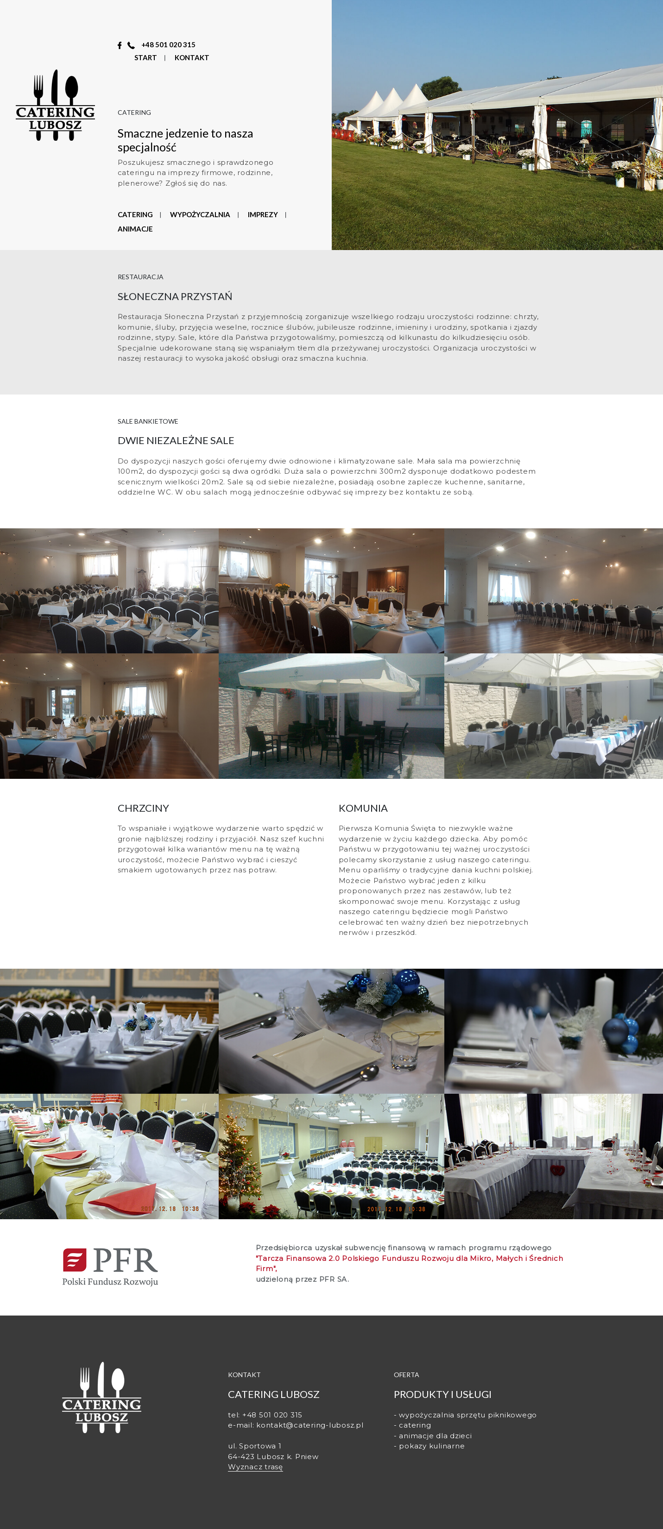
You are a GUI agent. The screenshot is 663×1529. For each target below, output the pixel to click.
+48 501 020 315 (168, 44)
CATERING (135, 214)
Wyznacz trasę (255, 1466)
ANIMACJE (135, 229)
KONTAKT (192, 57)
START (145, 57)
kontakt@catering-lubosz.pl (310, 1425)
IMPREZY (263, 214)
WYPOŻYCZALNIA (200, 214)
